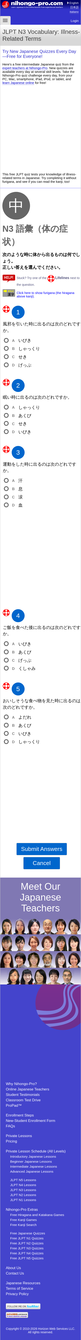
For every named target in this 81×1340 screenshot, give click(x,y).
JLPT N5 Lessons (23, 1180)
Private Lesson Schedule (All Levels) (36, 1151)
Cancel (41, 863)
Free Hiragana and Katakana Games (37, 1215)
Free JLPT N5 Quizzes (26, 1258)
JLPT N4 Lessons (23, 1185)
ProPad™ (14, 1105)
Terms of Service (19, 1288)
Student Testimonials (23, 1095)
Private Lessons (19, 1136)
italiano (74, 11)
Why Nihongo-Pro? (21, 1084)
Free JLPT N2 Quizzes (26, 1243)
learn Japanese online (18, 83)
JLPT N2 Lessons (23, 1195)
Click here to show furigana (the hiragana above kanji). (45, 294)
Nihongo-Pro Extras (22, 1210)
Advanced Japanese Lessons (31, 1171)
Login (75, 21)
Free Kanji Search (23, 1225)
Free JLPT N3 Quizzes (26, 1248)
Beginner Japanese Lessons (31, 1161)
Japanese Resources (23, 1283)
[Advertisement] (40, 128)
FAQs (10, 1126)
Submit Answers (41, 849)
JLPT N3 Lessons (23, 1190)
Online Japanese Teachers (27, 1089)
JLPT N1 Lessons (23, 1200)
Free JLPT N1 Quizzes (26, 1238)
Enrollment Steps (20, 1115)
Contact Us (15, 1273)
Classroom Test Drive (23, 1100)
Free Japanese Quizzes (27, 1233)
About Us (13, 1268)
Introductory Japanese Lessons (33, 1156)
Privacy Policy (17, 1294)
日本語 (74, 7)
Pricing (11, 1141)
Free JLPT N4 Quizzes (26, 1253)
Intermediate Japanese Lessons (33, 1166)
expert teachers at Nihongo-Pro (24, 68)
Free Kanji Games (23, 1220)
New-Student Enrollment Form (30, 1121)
